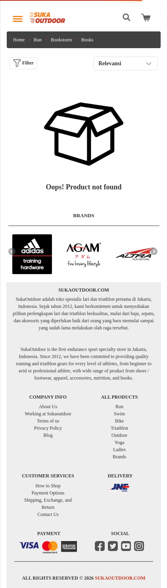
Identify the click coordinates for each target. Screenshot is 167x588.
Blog (47, 435)
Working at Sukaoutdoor (48, 414)
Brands (119, 456)
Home (19, 40)
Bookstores (61, 40)
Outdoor (119, 435)
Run (38, 40)
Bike (119, 421)
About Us (48, 406)
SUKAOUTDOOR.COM (120, 578)
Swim (119, 414)
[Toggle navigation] (17, 17)
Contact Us (48, 514)
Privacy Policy (48, 428)
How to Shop (47, 486)
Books (87, 40)
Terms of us (48, 421)
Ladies (119, 449)
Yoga (120, 442)
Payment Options (48, 493)
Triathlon (119, 428)
